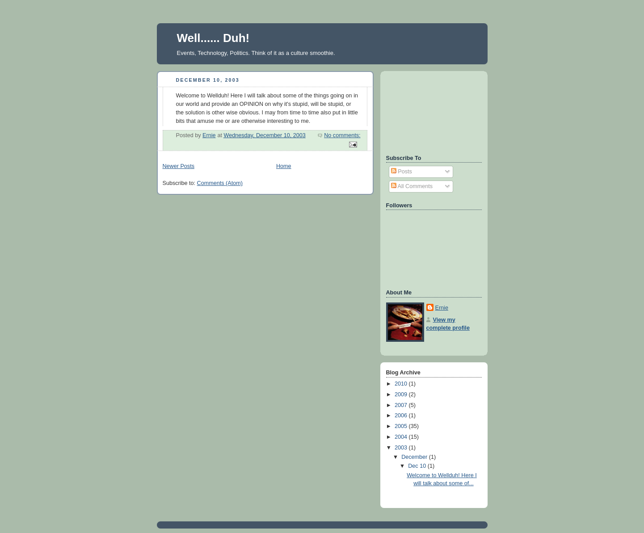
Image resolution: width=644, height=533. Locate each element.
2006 (402, 415)
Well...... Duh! (213, 38)
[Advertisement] (426, 111)
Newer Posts (178, 166)
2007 (402, 405)
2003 (402, 448)
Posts (401, 171)
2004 (402, 437)
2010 (402, 384)
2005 (402, 426)
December (415, 457)
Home (283, 166)
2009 (402, 394)
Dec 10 (417, 466)
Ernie (441, 308)
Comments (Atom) (220, 183)
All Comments (412, 186)
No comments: (342, 135)
